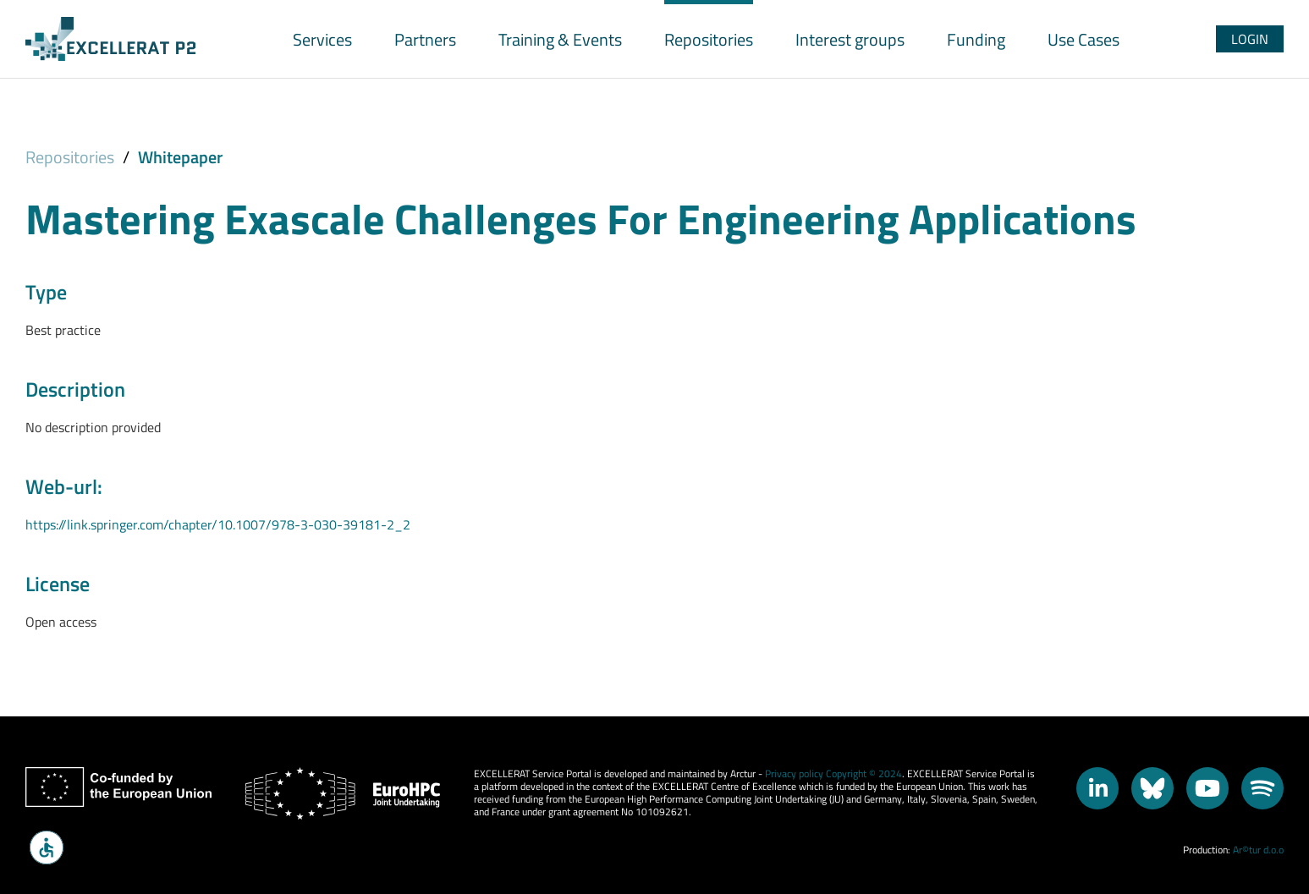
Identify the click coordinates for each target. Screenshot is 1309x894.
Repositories (708, 39)
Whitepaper (180, 156)
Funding (976, 39)
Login (1249, 39)
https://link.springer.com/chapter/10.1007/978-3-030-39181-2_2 (217, 524)
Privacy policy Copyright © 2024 (833, 773)
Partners (425, 39)
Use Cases (1083, 39)
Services (322, 39)
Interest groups (850, 39)
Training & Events (560, 39)
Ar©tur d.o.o (1258, 849)
